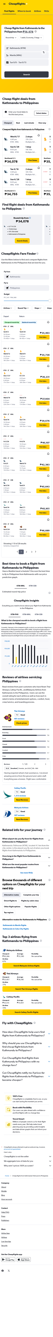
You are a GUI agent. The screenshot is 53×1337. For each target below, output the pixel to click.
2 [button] (26, 552)
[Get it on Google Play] (8, 1260)
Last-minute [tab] (29, 123)
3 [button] (31, 552)
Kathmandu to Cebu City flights (16, 929)
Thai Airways (19, 711)
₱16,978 (28, 31)
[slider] (49, 300)
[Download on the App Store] (24, 1260)
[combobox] (11, 37)
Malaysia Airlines (21, 808)
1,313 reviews (20, 796)
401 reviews (19, 719)
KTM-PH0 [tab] (14, 614)
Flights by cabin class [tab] (30, 901)
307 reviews (19, 815)
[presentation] (35, 31)
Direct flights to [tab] (10, 901)
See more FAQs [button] (26, 873)
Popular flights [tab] (31, 907)
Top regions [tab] (8, 912)
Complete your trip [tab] (31, 895)
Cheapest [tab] (8, 123)
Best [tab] (18, 123)
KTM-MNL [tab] (21, 586)
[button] (4, 4)
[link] (22, 240)
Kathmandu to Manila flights (14, 925)
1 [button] (21, 552)
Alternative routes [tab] (11, 895)
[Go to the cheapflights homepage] (18, 4)
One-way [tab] (42, 123)
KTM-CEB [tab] (32, 586)
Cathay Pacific (20, 788)
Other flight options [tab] (12, 907)
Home (7, 1176)
